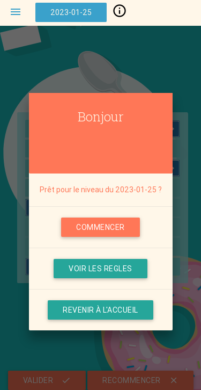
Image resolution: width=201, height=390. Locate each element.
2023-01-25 (71, 12)
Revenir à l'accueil (100, 310)
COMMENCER (100, 227)
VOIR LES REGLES (100, 268)
